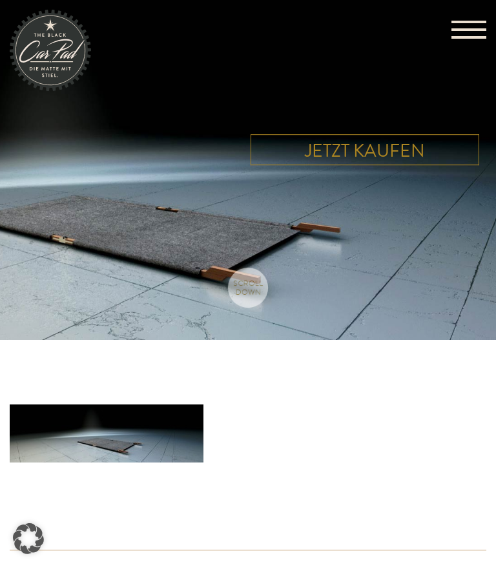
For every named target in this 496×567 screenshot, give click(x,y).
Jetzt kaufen (365, 151)
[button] (28, 538)
